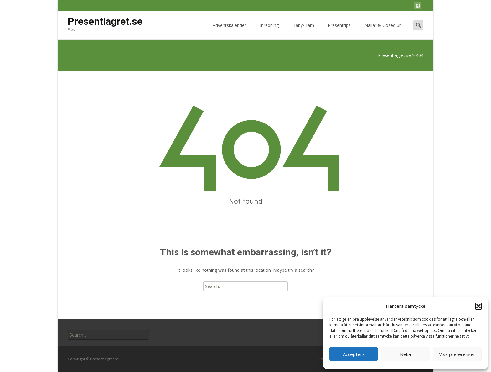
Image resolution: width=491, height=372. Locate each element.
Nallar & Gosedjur (382, 30)
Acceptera (354, 354)
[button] (478, 306)
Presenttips (339, 30)
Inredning (269, 30)
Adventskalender (229, 30)
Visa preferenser (457, 354)
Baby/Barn (303, 30)
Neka (405, 354)
